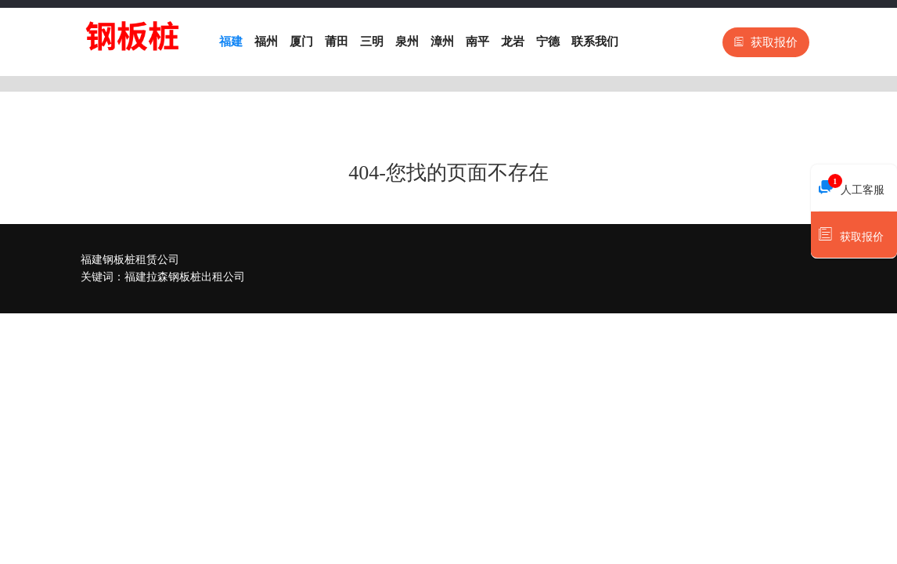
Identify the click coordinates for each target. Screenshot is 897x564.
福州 (266, 41)
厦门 (301, 41)
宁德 (548, 41)
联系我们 (594, 41)
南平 (477, 41)
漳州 (442, 41)
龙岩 (512, 41)
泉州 (407, 41)
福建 (231, 41)
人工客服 (851, 185)
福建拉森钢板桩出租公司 (184, 277)
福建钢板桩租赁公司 (130, 260)
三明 (372, 41)
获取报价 (766, 42)
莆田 (336, 41)
